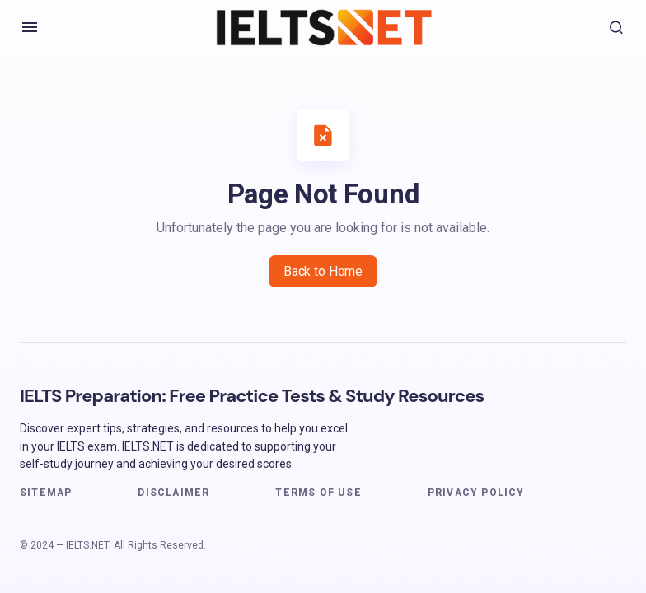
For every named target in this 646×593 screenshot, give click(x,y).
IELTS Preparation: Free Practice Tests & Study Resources (252, 396)
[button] (30, 27)
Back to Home (323, 271)
